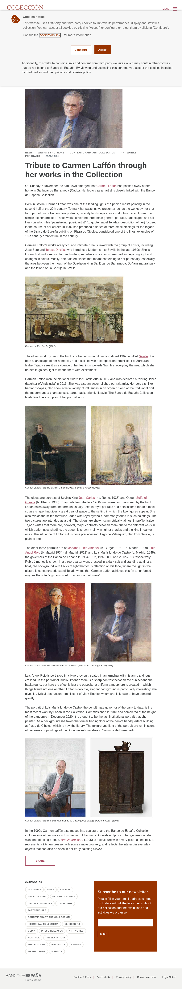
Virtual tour (37, 951)
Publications (37, 944)
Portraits (32, 156)
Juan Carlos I (88, 497)
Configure (81, 49)
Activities (34, 889)
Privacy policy (123, 977)
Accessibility (103, 977)
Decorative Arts (63, 896)
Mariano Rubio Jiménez (83, 548)
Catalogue (65, 903)
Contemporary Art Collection (92, 152)
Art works (129, 152)
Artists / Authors (51, 152)
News (29, 152)
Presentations (56, 938)
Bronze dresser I (72, 839)
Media (31, 931)
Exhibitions (72, 924)
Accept (102, 49)
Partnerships (37, 910)
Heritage (34, 938)
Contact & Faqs (82, 977)
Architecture (37, 896)
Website (57, 951)
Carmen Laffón (107, 185)
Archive (65, 889)
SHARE (40, 861)
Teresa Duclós (55, 249)
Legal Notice (169, 977)
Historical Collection (43, 924)
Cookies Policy (49, 35)
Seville (143, 356)
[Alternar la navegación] (170, 8)
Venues (76, 944)
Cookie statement (146, 977)
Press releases (52, 931)
